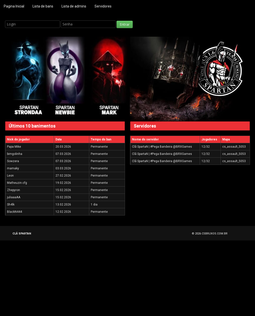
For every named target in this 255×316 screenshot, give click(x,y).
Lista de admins (74, 6)
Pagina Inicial (14, 6)
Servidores (103, 6)
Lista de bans (42, 6)
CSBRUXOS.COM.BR (215, 233)
